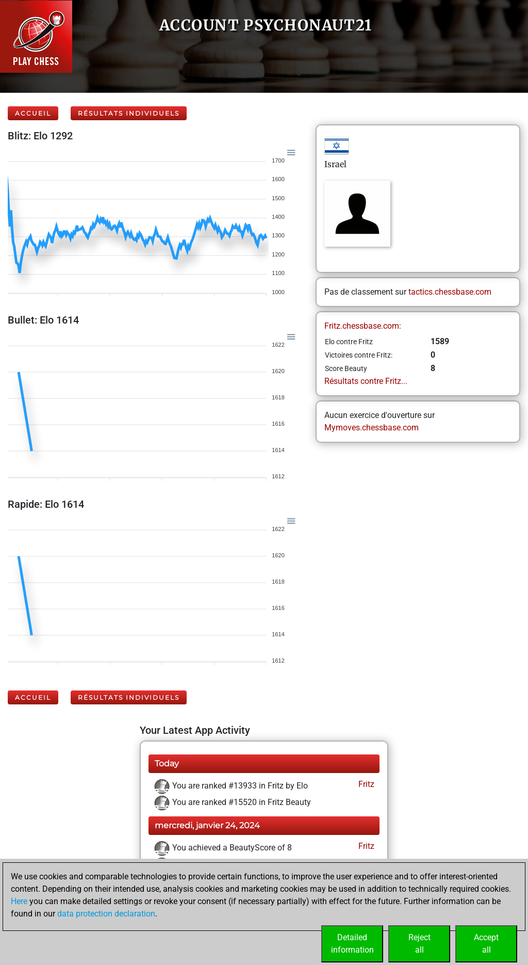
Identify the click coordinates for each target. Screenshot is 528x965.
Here (19, 901)
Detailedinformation (352, 943)
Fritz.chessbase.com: (362, 326)
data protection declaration (106, 914)
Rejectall (419, 943)
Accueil (33, 113)
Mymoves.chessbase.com (371, 427)
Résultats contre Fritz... (365, 381)
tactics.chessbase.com (449, 292)
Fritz (365, 784)
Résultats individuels (128, 113)
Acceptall (486, 943)
